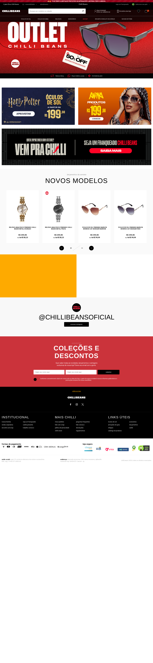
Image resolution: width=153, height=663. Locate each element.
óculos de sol (112, 422)
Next (91, 248)
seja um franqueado (122, 4)
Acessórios (72, 19)
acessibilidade (30, 4)
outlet (131, 428)
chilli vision (58, 431)
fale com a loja (59, 425)
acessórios (133, 422)
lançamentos (133, 425)
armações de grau (114, 425)
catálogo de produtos (115, 431)
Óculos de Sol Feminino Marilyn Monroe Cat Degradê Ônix (130, 228)
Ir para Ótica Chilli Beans (11, 4)
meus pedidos (59, 422)
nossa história (6, 422)
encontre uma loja (7, 428)
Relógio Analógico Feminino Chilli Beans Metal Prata (58, 228)
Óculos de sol (26, 19)
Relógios (58, 19)
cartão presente (28, 425)
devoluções (79, 428)
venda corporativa (7, 425)
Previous (61, 248)
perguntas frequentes (83, 422)
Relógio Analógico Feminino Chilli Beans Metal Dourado (22, 228)
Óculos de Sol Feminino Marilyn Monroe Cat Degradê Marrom (94, 228)
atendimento (44, 4)
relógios (110, 428)
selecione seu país (140, 4)
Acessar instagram (76, 324)
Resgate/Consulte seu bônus (105, 19)
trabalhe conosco (28, 428)
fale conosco (80, 425)
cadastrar (108, 372)
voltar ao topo (76, 391)
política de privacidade (62, 428)
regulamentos (80, 431)
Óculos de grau (43, 19)
